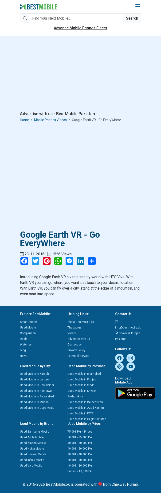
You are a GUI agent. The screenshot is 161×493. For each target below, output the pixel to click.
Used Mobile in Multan (34, 402)
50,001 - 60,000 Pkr (79, 443)
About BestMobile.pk (80, 322)
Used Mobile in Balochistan (85, 402)
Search (132, 18)
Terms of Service (78, 356)
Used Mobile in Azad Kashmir (86, 407)
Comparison (28, 333)
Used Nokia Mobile (32, 448)
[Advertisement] (80, 74)
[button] (137, 6)
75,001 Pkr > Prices (79, 431)
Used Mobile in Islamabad (84, 373)
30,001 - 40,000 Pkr (79, 454)
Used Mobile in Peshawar (36, 390)
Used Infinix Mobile (32, 460)
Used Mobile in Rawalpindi (37, 385)
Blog (23, 350)
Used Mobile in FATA (80, 413)
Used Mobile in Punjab (81, 379)
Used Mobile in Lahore (34, 379)
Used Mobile (28, 327)
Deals (23, 339)
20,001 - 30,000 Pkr (79, 460)
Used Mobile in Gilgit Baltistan (86, 419)
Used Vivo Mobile (31, 465)
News (23, 356)
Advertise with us (78, 339)
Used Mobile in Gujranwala (37, 407)
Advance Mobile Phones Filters (80, 28)
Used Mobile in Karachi (35, 373)
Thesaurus (74, 327)
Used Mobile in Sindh (80, 385)
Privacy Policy (76, 350)
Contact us (74, 344)
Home (24, 120)
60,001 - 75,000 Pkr (79, 437)
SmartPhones (29, 322)
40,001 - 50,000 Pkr (79, 448)
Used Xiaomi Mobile (33, 443)
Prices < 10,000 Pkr (79, 471)
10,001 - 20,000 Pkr (79, 465)
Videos (72, 333)
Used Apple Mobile (32, 437)
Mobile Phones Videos (50, 120)
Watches (26, 344)
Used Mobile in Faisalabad (37, 396)
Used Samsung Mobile (34, 431)
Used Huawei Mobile (33, 454)
